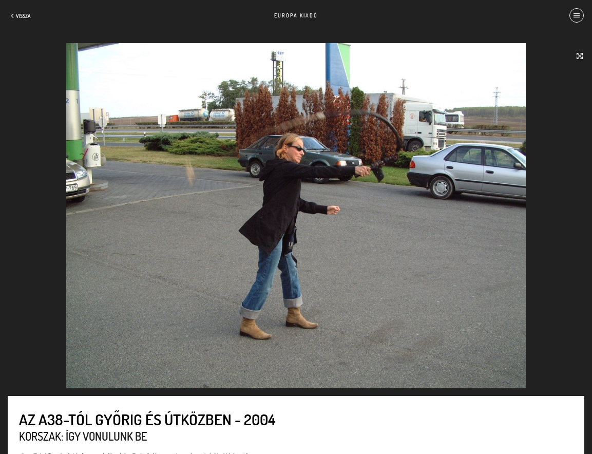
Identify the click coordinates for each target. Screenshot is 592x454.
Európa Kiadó (296, 15)
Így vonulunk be (106, 436)
